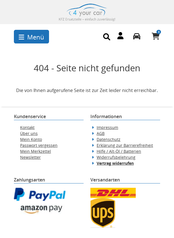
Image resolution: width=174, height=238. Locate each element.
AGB (101, 133)
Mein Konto (31, 139)
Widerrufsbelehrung (116, 157)
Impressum (107, 127)
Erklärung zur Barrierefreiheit (125, 145)
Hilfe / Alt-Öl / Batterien (119, 151)
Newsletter (30, 157)
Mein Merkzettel (35, 151)
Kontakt (27, 127)
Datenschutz (108, 139)
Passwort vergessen (39, 145)
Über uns (29, 133)
